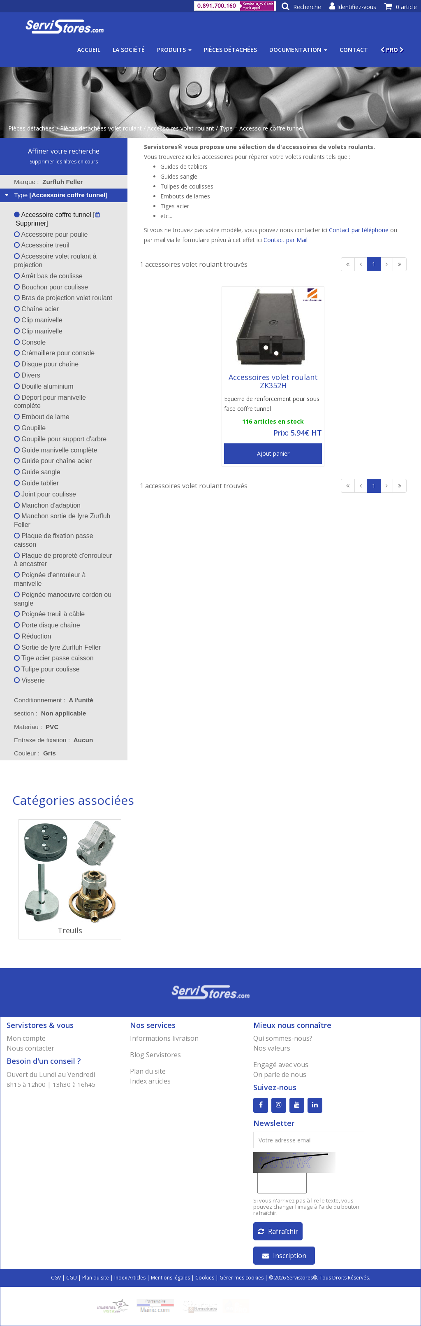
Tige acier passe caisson (54, 658)
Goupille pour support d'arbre (60, 439)
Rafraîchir (278, 1231)
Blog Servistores (155, 1054)
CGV (56, 1277)
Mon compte (26, 1038)
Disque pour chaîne (46, 364)
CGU (71, 1277)
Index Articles (130, 1277)
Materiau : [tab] (36, 726)
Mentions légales (170, 1277)
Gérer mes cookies (242, 1277)
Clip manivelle (38, 320)
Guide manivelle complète (55, 450)
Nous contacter (30, 1048)
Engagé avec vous (280, 1064)
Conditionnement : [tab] (53, 700)
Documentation (298, 50)
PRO (392, 50)
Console (30, 342)
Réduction (32, 636)
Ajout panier (273, 453)
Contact (354, 50)
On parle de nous (279, 1074)
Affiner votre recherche (63, 151)
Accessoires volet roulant (180, 128)
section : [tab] (50, 713)
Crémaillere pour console (54, 353)
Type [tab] (55, 194)
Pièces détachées (230, 50)
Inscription (284, 1255)
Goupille (30, 427)
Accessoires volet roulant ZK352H (273, 381)
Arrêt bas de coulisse (48, 276)
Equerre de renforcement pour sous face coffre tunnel (271, 403)
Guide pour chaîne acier (53, 460)
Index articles (150, 1081)
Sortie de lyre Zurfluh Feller (57, 647)
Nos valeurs (271, 1048)
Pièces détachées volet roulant (101, 128)
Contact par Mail (286, 240)
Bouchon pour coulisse (51, 287)
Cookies (204, 1277)
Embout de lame (41, 416)
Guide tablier (36, 483)
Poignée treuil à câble (49, 614)
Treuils (70, 930)
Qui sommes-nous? (282, 1038)
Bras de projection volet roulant (63, 297)
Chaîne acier (36, 308)
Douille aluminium (44, 386)
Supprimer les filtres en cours (64, 161)
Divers (27, 375)
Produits (174, 50)
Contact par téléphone (359, 230)
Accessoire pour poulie (51, 234)
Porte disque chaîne (47, 625)
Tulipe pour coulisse (47, 669)
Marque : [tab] (48, 181)
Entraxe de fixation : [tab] (53, 739)
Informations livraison (164, 1038)
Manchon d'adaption (47, 505)
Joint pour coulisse (45, 494)
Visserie (29, 680)
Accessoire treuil (41, 245)
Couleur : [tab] (35, 753)
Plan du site (148, 1071)
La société (129, 50)
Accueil (88, 50)
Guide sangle (37, 471)
